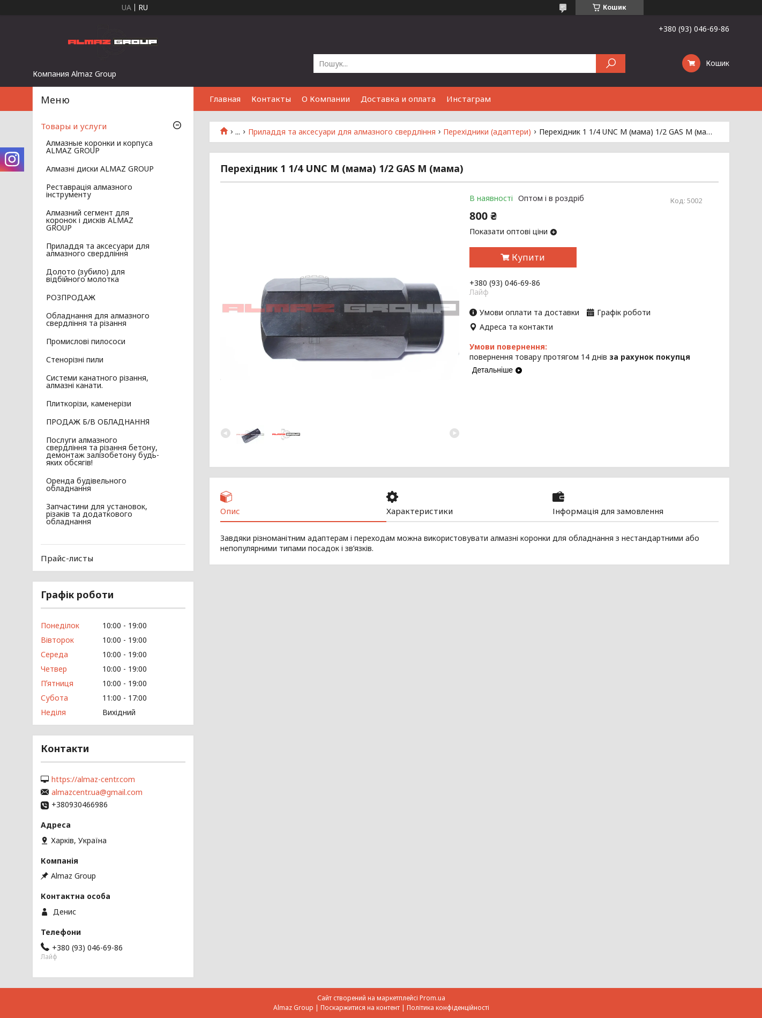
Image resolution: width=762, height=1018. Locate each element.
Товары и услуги (74, 126)
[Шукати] (610, 63)
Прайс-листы (67, 558)
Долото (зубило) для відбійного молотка (85, 276)
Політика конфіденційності (448, 1007)
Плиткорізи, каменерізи (88, 404)
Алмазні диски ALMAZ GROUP (100, 169)
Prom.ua (432, 997)
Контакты (271, 98)
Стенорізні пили (74, 360)
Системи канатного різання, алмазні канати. (97, 382)
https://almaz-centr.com (93, 779)
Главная (225, 98)
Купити (528, 257)
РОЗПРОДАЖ (70, 298)
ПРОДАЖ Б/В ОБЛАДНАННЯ (98, 422)
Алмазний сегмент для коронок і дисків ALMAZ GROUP (89, 221)
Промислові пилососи (85, 342)
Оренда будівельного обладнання (86, 485)
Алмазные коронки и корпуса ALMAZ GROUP (99, 147)
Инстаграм (468, 98)
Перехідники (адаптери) (487, 132)
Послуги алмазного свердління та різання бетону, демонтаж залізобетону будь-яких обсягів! (102, 451)
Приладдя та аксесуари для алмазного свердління (342, 132)
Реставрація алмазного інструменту (89, 191)
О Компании (326, 98)
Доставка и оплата (398, 98)
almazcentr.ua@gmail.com (97, 792)
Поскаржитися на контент (360, 1007)
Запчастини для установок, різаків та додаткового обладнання (96, 514)
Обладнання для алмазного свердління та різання (98, 320)
